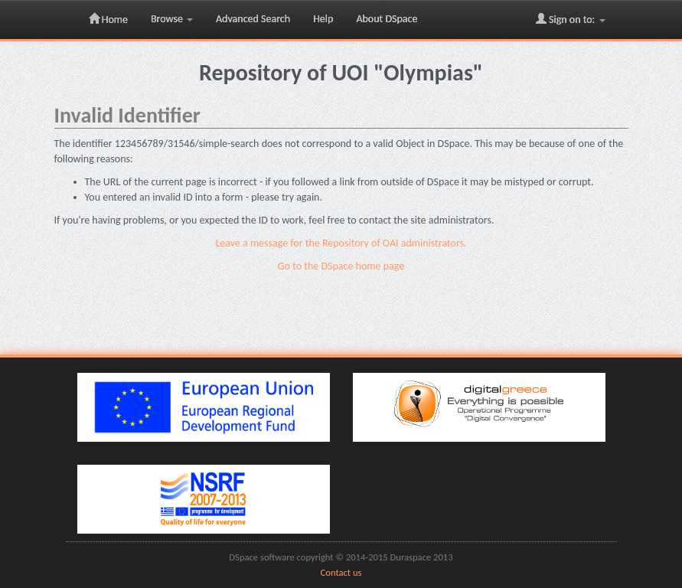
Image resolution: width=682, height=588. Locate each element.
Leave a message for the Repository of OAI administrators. (340, 243)
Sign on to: (570, 19)
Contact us (341, 572)
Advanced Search (253, 18)
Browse (172, 18)
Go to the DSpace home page (341, 266)
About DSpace (386, 18)
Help (323, 18)
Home (108, 19)
